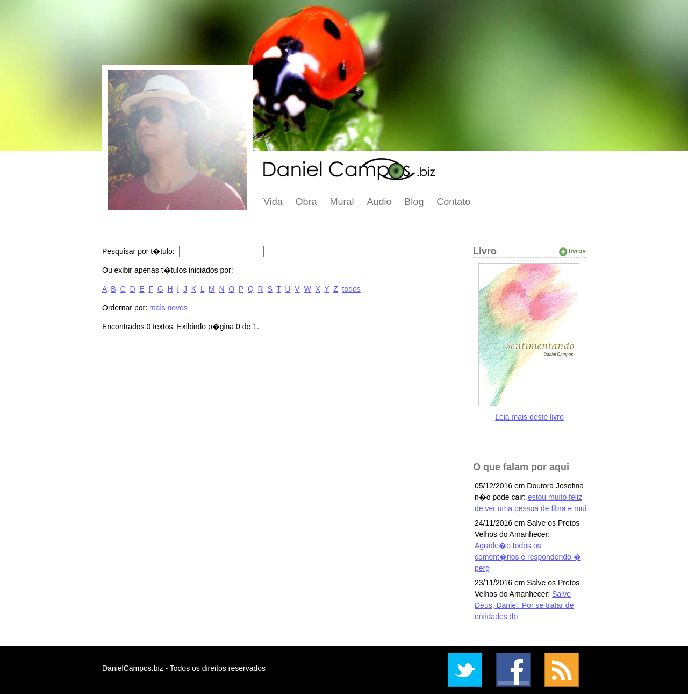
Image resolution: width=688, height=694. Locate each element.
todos (351, 289)
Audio (379, 201)
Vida (273, 201)
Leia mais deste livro (529, 417)
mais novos (168, 307)
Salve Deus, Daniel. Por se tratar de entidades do (524, 605)
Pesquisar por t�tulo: (139, 251)
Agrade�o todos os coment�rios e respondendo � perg (528, 556)
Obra (306, 201)
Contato (453, 201)
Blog (414, 201)
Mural (342, 201)
